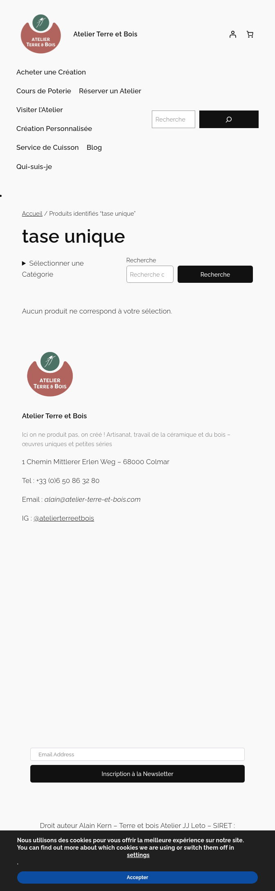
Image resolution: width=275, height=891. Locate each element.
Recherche (141, 260)
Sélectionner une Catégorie (53, 268)
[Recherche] (229, 119)
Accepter (137, 877)
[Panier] (250, 34)
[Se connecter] (232, 34)
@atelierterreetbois (64, 518)
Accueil (32, 213)
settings (138, 855)
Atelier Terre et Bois (105, 34)
